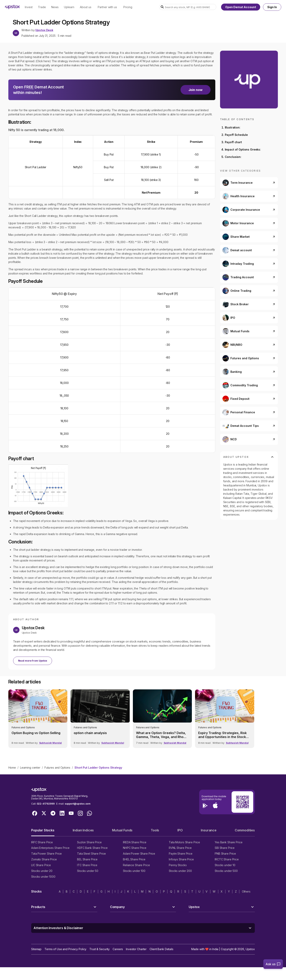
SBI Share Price (225, 847)
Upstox (250, 949)
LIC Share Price (41, 865)
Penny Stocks (178, 865)
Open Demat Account (240, 7)
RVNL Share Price (180, 847)
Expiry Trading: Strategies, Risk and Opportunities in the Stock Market (222, 735)
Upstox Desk (44, 30)
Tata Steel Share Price (91, 853)
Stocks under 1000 (43, 876)
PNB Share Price (225, 853)
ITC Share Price (87, 865)
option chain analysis (90, 733)
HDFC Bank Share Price (92, 847)
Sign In (272, 7)
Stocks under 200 (180, 870)
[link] (38, 718)
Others (246, 891)
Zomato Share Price (44, 859)
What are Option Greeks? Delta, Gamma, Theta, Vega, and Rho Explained (161, 735)
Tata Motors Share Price (184, 842)
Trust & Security (99, 949)
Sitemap (36, 949)
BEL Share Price (87, 859)
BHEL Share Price (134, 859)
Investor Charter (136, 949)
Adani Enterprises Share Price (50, 847)
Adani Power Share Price (139, 853)
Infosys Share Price (181, 859)
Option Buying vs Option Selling (36, 733)
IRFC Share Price (42, 842)
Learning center (30, 767)
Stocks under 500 (226, 870)
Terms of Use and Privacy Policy (65, 949)
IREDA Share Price (134, 842)
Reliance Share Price (136, 865)
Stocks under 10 (225, 865)
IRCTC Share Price (227, 859)
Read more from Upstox (32, 660)
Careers (118, 949)
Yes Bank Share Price (229, 842)
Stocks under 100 (134, 870)
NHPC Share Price (134, 847)
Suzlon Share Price (89, 842)
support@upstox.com (77, 803)
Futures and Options (57, 767)
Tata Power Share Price (46, 853)
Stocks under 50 (87, 870)
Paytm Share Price (180, 853)
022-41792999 (46, 803)
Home (12, 767)
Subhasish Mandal (50, 742)
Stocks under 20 (41, 870)
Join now (195, 90)
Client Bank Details (161, 949)
